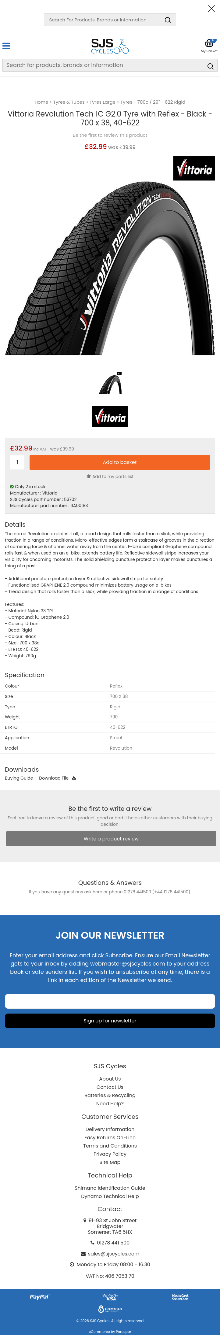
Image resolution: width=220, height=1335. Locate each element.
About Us (110, 1078)
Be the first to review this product (110, 135)
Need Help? (110, 1103)
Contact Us (110, 1087)
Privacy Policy (110, 1154)
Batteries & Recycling (110, 1095)
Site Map (110, 1162)
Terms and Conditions (110, 1145)
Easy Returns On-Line (110, 1137)
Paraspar (123, 1331)
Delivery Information (110, 1129)
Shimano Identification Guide (110, 1188)
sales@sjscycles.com (114, 1253)
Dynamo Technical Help (110, 1196)
